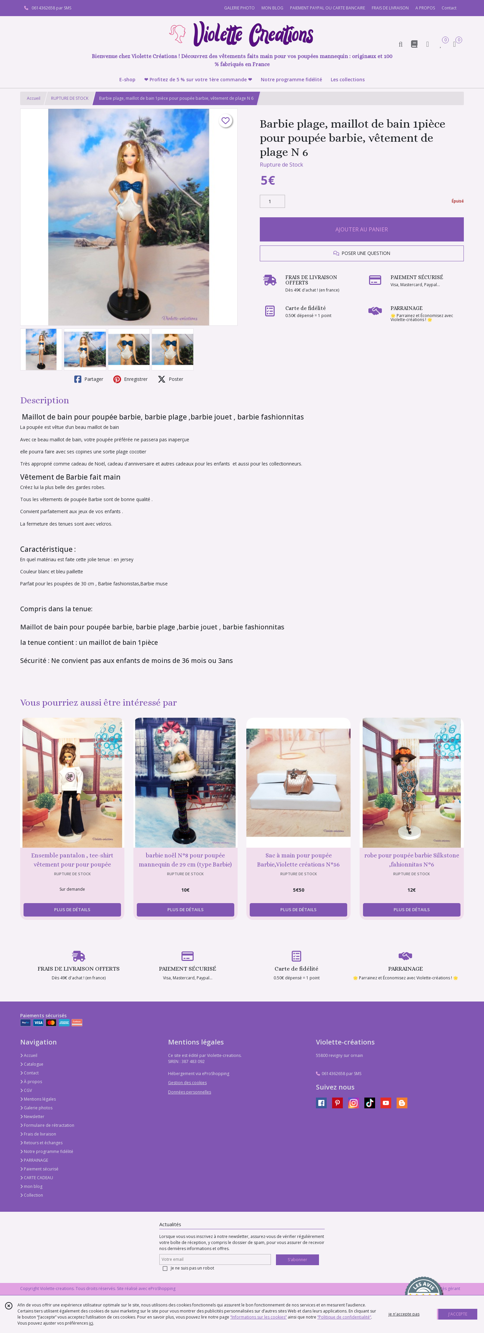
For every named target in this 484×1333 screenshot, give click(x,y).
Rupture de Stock (281, 164)
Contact (449, 8)
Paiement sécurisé (39, 1169)
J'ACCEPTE (457, 1314)
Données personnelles (189, 1092)
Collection (31, 1195)
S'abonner (297, 1259)
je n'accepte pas (404, 1314)
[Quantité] (272, 201)
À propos (31, 1081)
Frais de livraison (38, 1134)
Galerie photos (36, 1108)
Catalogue (31, 1064)
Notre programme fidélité (46, 1151)
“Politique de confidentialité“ (344, 1317)
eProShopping (161, 1288)
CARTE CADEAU (36, 1178)
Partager (88, 379)
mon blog (31, 1186)
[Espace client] (427, 43)
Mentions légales (38, 1099)
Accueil (33, 98)
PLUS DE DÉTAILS (72, 909)
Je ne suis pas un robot (192, 1268)
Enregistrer (130, 379)
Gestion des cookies (187, 1082)
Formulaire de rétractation (47, 1125)
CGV (26, 1090)
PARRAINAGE (34, 1160)
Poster (170, 379)
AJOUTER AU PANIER (361, 229)
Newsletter (32, 1116)
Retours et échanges (41, 1143)
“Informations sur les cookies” (258, 1317)
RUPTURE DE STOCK (69, 98)
